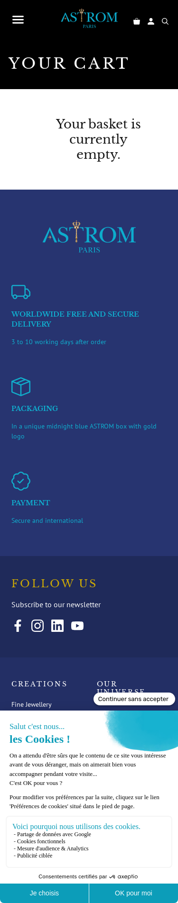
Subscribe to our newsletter (56, 604)
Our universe (121, 688)
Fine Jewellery (31, 704)
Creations (39, 684)
